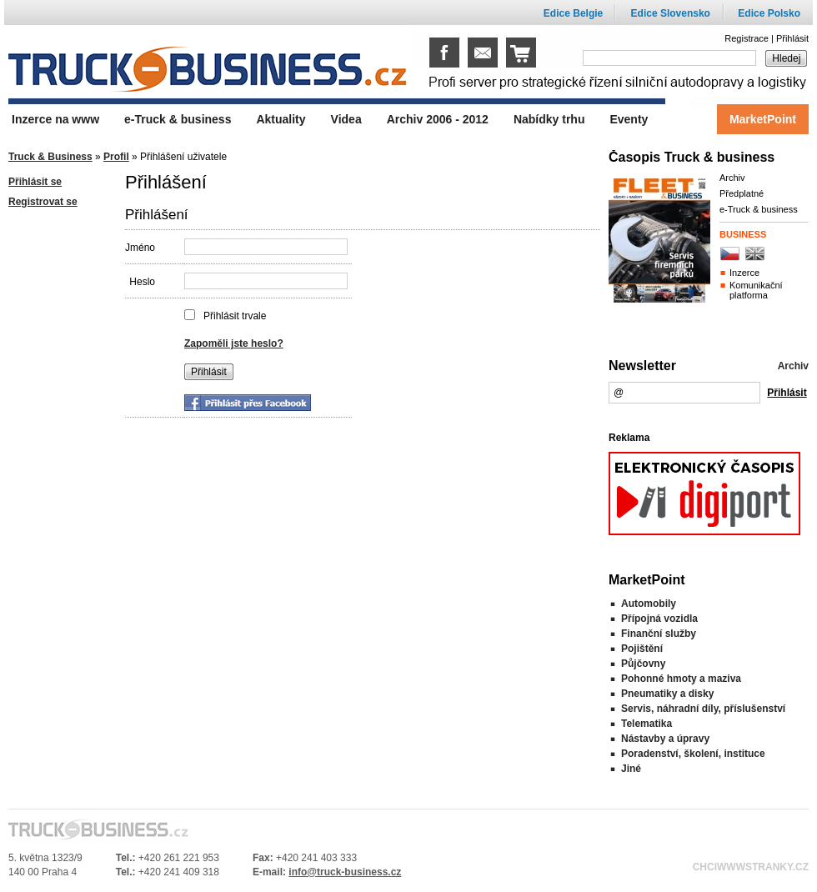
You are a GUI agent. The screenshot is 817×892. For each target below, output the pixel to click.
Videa (346, 119)
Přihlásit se (35, 182)
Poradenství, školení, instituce (693, 753)
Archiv (732, 178)
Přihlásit (792, 38)
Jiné (631, 768)
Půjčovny (643, 663)
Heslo (142, 282)
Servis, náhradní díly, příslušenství (703, 708)
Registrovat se (43, 202)
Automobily (648, 603)
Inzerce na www (55, 119)
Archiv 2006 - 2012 (438, 119)
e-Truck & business (758, 209)
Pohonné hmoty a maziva (681, 678)
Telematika (646, 723)
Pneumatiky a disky (667, 693)
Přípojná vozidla (659, 618)
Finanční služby (658, 633)
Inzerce (744, 273)
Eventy (628, 119)
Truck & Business (50, 157)
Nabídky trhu (549, 119)
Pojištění (642, 648)
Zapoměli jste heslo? (233, 343)
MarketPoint (762, 119)
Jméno (140, 247)
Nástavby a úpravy (665, 738)
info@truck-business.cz (344, 872)
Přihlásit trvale (234, 316)
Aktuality (280, 119)
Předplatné (741, 193)
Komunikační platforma (756, 290)
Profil (116, 157)
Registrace (746, 38)
